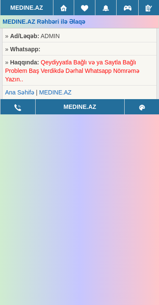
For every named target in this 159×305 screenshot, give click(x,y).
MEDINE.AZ (55, 92)
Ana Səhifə (19, 92)
